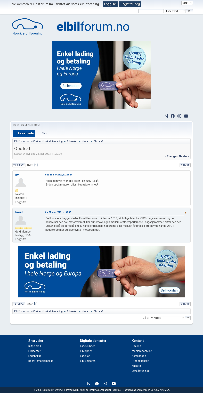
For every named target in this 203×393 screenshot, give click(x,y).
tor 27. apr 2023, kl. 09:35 (58, 212)
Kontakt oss (139, 356)
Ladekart (85, 356)
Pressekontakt (140, 361)
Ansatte (136, 365)
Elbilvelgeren (87, 361)
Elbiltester (34, 351)
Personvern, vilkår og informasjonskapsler (88, 390)
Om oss (136, 346)
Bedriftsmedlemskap (40, 361)
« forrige (171, 156)
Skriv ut (185, 165)
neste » (184, 156)
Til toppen (18, 304)
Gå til (146, 317)
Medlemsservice (142, 351)
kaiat (19, 212)
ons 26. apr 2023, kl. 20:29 (58, 174)
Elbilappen (86, 351)
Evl (17, 175)
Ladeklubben (87, 346)
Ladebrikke (35, 356)
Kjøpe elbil (34, 346)
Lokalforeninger (141, 370)
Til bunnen (18, 165)
